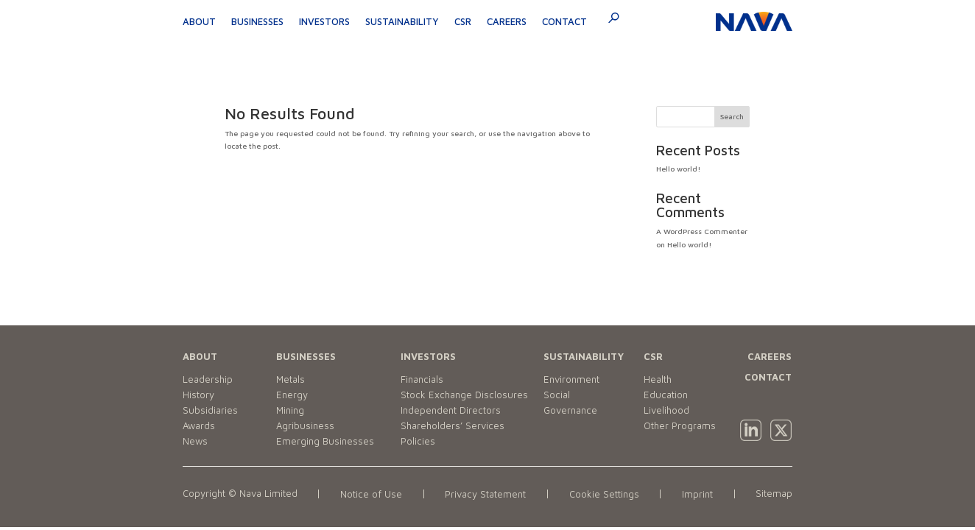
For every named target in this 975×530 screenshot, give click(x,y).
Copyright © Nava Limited (240, 493)
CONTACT (768, 377)
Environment (571, 379)
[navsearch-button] (608, 20)
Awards (199, 425)
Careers (507, 21)
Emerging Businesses (325, 441)
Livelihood (666, 410)
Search (732, 116)
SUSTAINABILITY (583, 356)
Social (556, 394)
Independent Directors (451, 410)
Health (658, 379)
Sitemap (774, 493)
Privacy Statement (485, 494)
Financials (422, 379)
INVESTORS (428, 356)
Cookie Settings (604, 494)
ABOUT (200, 356)
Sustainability (402, 21)
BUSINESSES (306, 356)
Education (666, 394)
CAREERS (769, 356)
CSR (462, 21)
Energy (292, 394)
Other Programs (680, 425)
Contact (564, 21)
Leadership (208, 379)
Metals (290, 379)
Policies (418, 441)
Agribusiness (305, 425)
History (198, 394)
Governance (570, 410)
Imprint (697, 494)
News (195, 441)
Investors (324, 21)
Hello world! (678, 168)
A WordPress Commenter (701, 231)
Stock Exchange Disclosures (464, 394)
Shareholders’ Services (452, 425)
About (199, 21)
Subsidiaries (210, 410)
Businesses (257, 21)
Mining (290, 410)
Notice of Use (371, 494)
